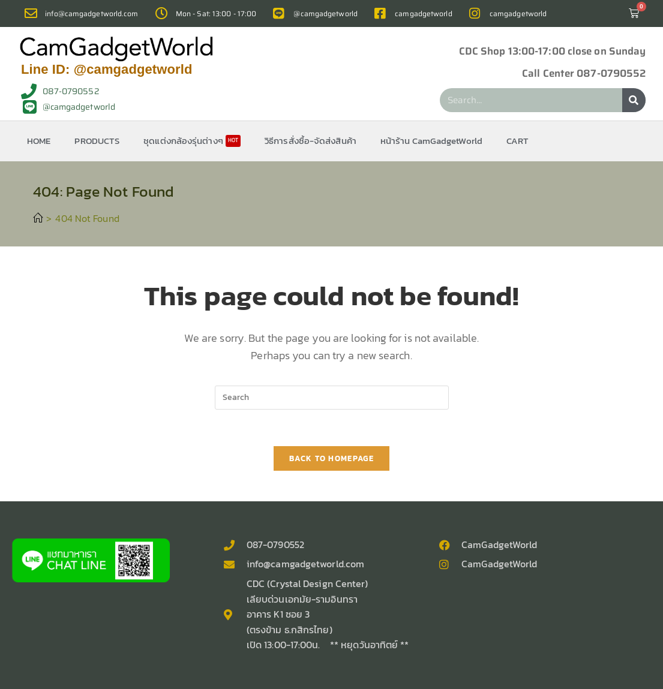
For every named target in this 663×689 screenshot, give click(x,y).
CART (517, 141)
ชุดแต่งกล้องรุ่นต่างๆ (192, 141)
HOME (38, 141)
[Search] (634, 100)
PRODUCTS (96, 141)
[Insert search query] (332, 398)
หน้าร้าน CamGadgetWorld (431, 141)
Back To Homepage (331, 458)
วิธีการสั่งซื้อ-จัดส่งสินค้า (310, 141)
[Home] (38, 218)
